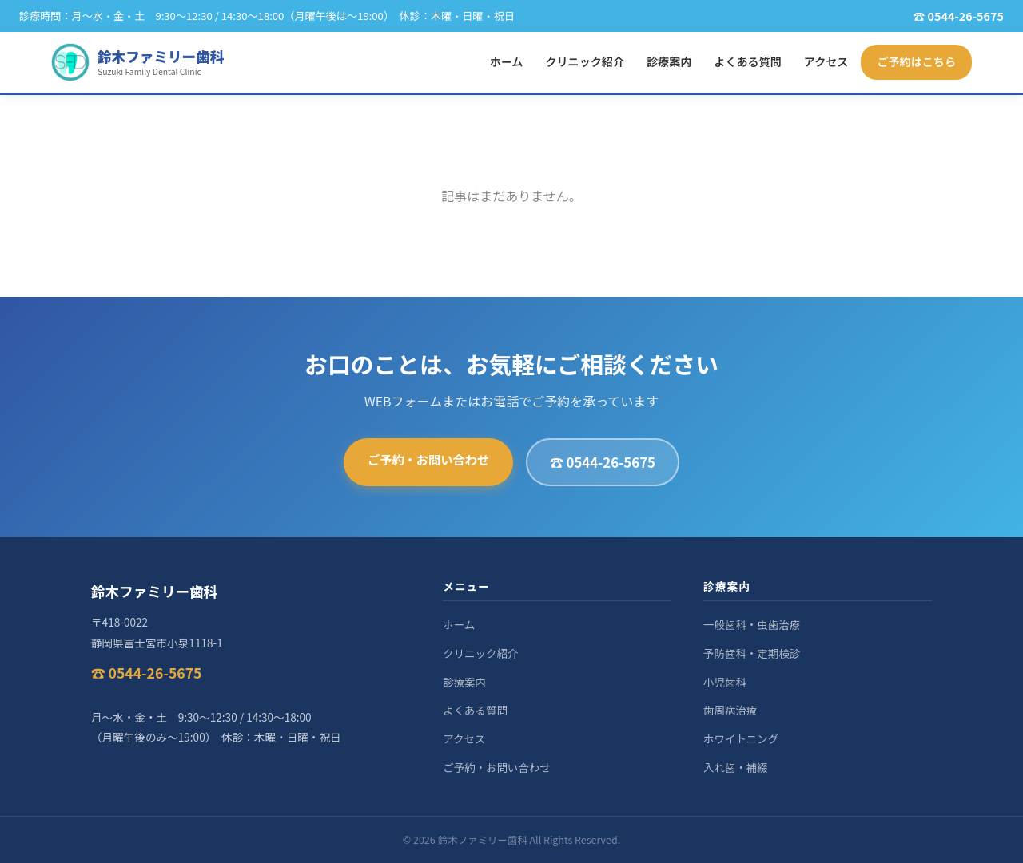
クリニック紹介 (584, 61)
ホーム (506, 61)
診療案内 (669, 61)
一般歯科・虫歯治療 (751, 624)
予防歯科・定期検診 (751, 653)
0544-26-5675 (965, 15)
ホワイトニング (740, 738)
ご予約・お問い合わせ (428, 459)
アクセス (826, 61)
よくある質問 (747, 61)
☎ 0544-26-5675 (602, 462)
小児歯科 (724, 682)
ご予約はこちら (916, 61)
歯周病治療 (730, 710)
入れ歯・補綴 (735, 767)
